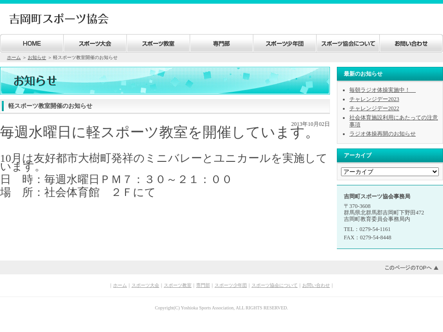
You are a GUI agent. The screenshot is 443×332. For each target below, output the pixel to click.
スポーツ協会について (274, 285)
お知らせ (37, 57)
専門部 (203, 285)
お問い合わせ (316, 285)
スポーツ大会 (145, 285)
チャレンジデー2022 (374, 108)
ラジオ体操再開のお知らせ (382, 133)
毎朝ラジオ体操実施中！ (382, 90)
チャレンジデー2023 (374, 99)
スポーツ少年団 (231, 285)
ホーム (14, 57)
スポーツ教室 (178, 285)
